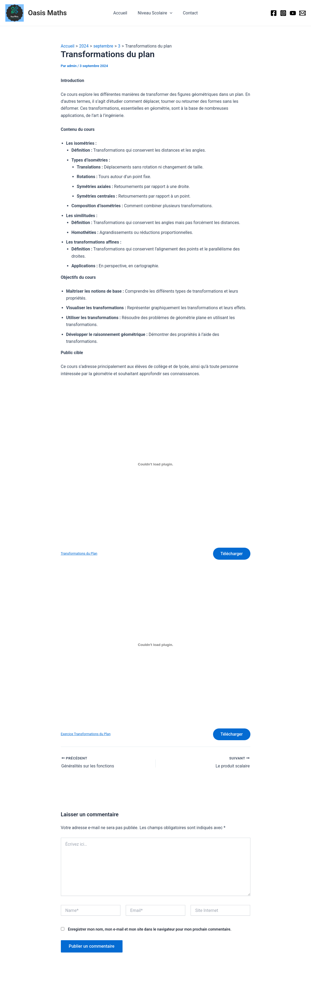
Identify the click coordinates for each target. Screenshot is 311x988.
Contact (188, 12)
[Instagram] (283, 13)
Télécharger (231, 553)
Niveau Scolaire (155, 13)
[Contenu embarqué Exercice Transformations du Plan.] (155, 645)
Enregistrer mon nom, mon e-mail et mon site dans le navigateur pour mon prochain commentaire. (149, 930)
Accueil (122, 12)
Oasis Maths (47, 13)
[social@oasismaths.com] (302, 13)
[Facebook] (273, 13)
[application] (169, 13)
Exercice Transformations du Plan (86, 735)
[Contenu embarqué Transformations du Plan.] (155, 464)
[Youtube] (293, 13)
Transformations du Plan (79, 554)
